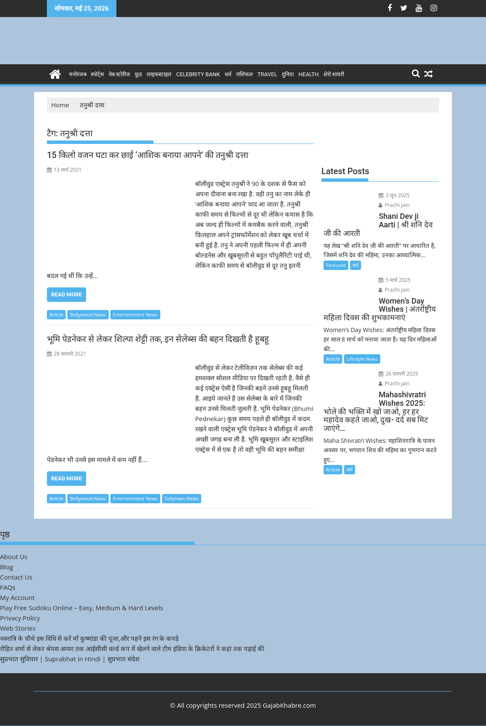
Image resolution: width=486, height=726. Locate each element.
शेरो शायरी (334, 74)
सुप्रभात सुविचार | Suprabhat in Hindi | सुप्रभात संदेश (69, 658)
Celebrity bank (198, 74)
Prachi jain (394, 205)
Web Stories (17, 628)
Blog (6, 566)
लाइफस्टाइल (159, 74)
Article (56, 314)
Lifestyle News (362, 359)
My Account (17, 597)
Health (308, 74)
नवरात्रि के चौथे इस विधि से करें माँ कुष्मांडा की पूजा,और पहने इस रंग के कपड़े (89, 638)
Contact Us (16, 577)
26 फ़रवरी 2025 (398, 373)
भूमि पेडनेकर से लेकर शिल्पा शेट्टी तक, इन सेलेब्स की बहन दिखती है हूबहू (158, 339)
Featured (336, 265)
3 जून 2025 (394, 195)
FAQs (7, 587)
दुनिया (288, 74)
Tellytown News (182, 498)
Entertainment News (135, 314)
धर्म (228, 74)
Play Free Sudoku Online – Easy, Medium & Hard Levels (81, 607)
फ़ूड (138, 74)
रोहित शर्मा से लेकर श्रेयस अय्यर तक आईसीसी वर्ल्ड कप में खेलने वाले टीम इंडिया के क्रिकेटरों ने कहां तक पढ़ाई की (132, 648)
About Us (13, 556)
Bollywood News (88, 314)
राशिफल (244, 74)
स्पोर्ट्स (97, 74)
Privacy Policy (20, 618)
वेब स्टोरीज (119, 74)
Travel (267, 74)
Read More (66, 294)
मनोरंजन (77, 74)
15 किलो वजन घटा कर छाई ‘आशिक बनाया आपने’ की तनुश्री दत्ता (147, 155)
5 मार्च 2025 (395, 280)
